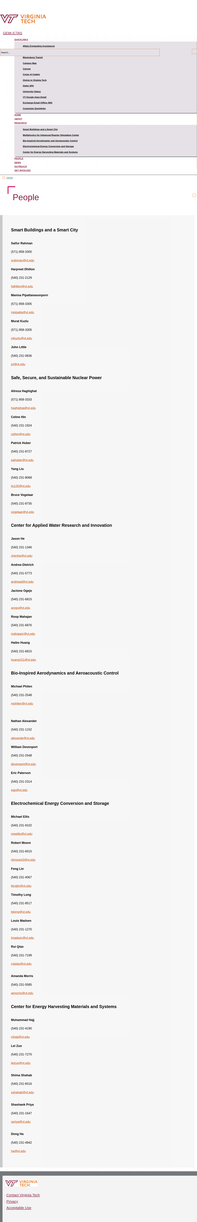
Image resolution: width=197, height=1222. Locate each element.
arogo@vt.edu (20, 608)
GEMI (9, 177)
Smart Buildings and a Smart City (40, 129)
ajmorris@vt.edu (22, 993)
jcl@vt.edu (18, 364)
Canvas (27, 69)
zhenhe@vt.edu (21, 555)
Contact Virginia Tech (23, 1195)
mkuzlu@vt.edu (21, 338)
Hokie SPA (28, 85)
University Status (32, 91)
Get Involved (22, 170)
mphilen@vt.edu (22, 703)
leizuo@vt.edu (20, 1063)
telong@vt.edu (21, 912)
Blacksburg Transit (33, 57)
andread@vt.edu (22, 581)
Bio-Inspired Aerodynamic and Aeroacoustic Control (50, 140)
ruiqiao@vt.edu (21, 963)
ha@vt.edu (18, 1151)
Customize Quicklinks (34, 108)
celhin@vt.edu (20, 434)
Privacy (12, 1201)
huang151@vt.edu (23, 659)
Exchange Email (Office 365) (37, 102)
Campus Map (30, 63)
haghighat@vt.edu (23, 408)
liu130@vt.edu (20, 486)
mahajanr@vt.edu (23, 634)
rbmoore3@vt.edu (23, 859)
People (18, 158)
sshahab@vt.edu (22, 1092)
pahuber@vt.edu (22, 460)
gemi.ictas (12, 33)
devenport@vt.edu (23, 764)
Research (20, 123)
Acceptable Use (18, 1208)
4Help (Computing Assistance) (39, 46)
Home (17, 115)
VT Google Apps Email (34, 97)
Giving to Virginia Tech (35, 80)
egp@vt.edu (19, 790)
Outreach (20, 166)
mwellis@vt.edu (21, 834)
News (17, 162)
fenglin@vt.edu (21, 886)
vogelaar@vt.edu (22, 512)
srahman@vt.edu (22, 260)
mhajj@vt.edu (20, 1037)
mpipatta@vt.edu (22, 312)
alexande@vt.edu (23, 738)
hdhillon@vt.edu (22, 286)
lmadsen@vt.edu (22, 938)
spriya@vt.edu (20, 1121)
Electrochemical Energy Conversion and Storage (48, 146)
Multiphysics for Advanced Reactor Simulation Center (51, 135)
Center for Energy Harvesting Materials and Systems (50, 152)
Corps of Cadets (31, 74)
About (18, 119)
